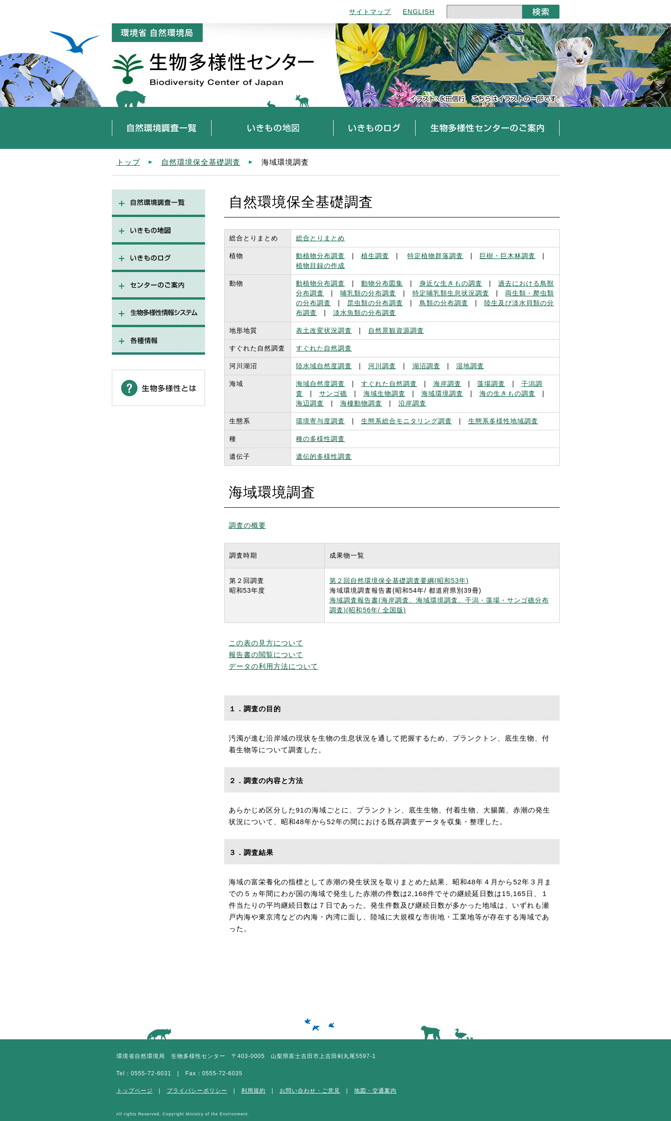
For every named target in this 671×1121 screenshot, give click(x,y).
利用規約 (253, 1090)
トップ (128, 162)
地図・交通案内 (375, 1090)
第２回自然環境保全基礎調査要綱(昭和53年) (399, 580)
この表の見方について (266, 643)
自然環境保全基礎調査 (200, 162)
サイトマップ (370, 11)
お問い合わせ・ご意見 (310, 1090)
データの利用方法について (273, 666)
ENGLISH (418, 11)
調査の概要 (247, 525)
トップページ (134, 1090)
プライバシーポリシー (197, 1090)
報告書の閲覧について (266, 655)
